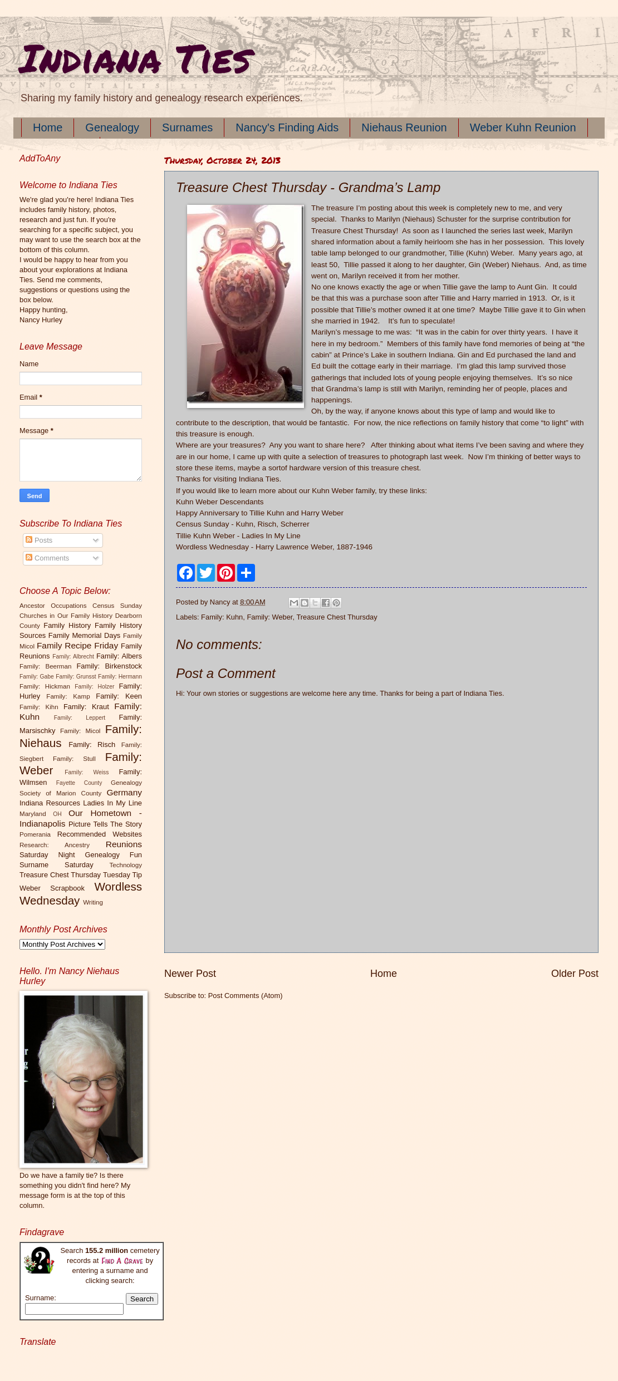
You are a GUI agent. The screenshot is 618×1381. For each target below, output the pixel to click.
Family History (67, 625)
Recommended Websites (99, 834)
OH (57, 814)
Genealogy (112, 127)
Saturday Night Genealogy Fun (80, 855)
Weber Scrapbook (52, 888)
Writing (93, 902)
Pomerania (35, 834)
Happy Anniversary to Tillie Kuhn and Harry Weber (260, 513)
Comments (47, 558)
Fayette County (79, 783)
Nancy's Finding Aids (287, 127)
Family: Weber (269, 617)
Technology (125, 865)
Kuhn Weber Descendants (220, 502)
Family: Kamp (68, 696)
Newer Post (190, 973)
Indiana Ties (135, 57)
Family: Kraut (86, 706)
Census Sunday (117, 605)
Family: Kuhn (222, 617)
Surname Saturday (56, 865)
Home (47, 127)
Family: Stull (74, 758)
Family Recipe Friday (77, 645)
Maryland (32, 813)
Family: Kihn (38, 707)
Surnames (187, 127)
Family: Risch (91, 744)
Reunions (124, 844)
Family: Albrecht (73, 656)
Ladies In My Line (112, 803)
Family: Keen (119, 696)
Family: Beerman (45, 666)
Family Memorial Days (84, 635)
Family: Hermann (120, 677)
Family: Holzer (94, 687)
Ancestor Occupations (53, 605)
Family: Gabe (36, 677)
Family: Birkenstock (110, 666)
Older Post (575, 973)
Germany (124, 792)
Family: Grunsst (76, 677)
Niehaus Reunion (404, 127)
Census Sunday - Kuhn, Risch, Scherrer (243, 524)
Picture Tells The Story (105, 824)
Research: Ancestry (54, 845)
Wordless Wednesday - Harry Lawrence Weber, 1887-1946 (274, 547)
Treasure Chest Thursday (336, 617)
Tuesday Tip (122, 875)
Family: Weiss (87, 772)
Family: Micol (80, 731)
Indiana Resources (49, 803)
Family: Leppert (79, 718)
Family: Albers (119, 656)
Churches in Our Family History (65, 615)
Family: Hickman (44, 686)
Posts (39, 540)
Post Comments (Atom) (245, 995)
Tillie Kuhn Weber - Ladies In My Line (238, 536)
